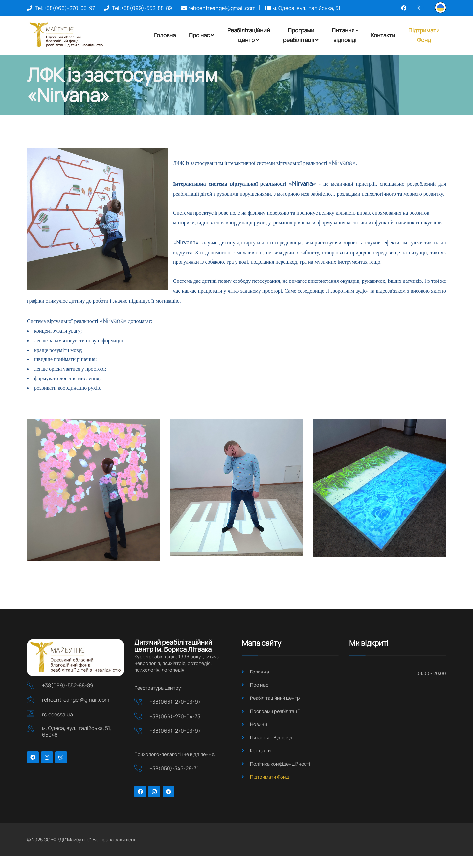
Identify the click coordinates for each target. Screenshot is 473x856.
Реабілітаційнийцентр (248, 35)
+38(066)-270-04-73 (174, 716)
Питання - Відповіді (271, 737)
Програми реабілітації (274, 711)
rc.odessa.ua (57, 714)
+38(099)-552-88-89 (146, 8)
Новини (258, 724)
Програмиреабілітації (301, 35)
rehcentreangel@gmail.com (222, 8)
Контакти (383, 35)
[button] (440, 7)
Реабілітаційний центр (275, 698)
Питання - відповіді (345, 35)
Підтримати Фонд (269, 777)
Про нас (201, 35)
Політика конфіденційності (280, 764)
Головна (165, 35)
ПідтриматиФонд (423, 35)
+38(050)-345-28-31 (174, 768)
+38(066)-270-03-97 (69, 8)
